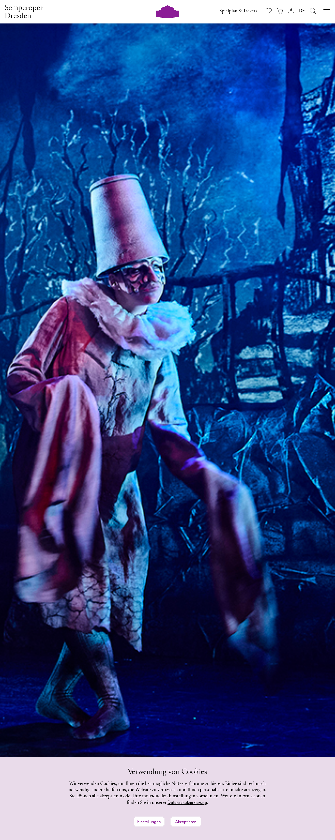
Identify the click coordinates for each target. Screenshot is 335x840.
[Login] (291, 11)
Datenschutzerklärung (187, 802)
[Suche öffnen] (312, 11)
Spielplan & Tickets (238, 11)
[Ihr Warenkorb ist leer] (279, 11)
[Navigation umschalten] (326, 10)
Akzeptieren (186, 821)
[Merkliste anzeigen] (268, 11)
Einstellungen (149, 821)
